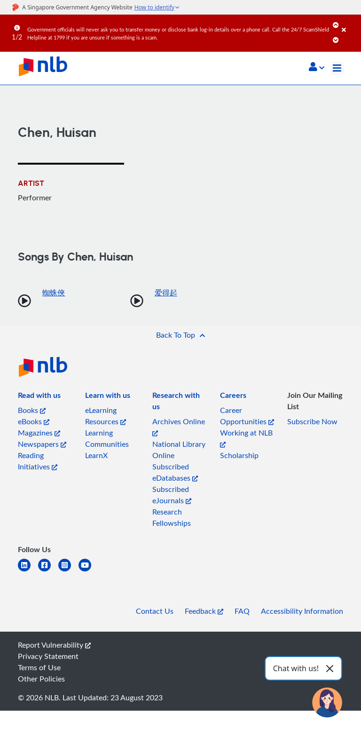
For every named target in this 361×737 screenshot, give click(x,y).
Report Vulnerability (54, 645)
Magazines (39, 433)
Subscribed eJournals (171, 495)
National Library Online (178, 449)
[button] (316, 67)
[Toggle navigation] (337, 68)
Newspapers (42, 444)
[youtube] (88, 571)
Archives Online (178, 426)
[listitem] (39, 396)
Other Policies (41, 679)
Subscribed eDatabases (175, 472)
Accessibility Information (302, 611)
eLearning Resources (105, 416)
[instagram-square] (68, 571)
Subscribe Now (312, 421)
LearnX (96, 455)
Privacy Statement (48, 656)
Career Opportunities (247, 416)
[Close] (350, 23)
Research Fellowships (171, 517)
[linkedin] (28, 571)
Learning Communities (107, 438)
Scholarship (239, 455)
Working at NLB (246, 438)
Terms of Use (39, 667)
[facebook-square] (48, 571)
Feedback (204, 611)
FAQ (242, 611)
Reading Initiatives (37, 461)
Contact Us (154, 611)
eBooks (33, 421)
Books (32, 410)
